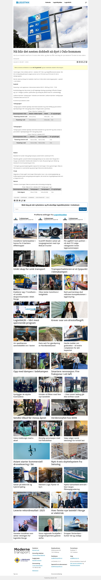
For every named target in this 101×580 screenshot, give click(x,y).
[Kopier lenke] (84, 62)
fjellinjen (16, 197)
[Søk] (85, 2)
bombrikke (31, 197)
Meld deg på (83, 209)
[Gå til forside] (23, 2)
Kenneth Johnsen (36, 560)
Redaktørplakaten (75, 565)
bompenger (24, 197)
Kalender (48, 2)
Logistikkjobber (57, 2)
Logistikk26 (67, 2)
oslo (47, 197)
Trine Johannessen (37, 565)
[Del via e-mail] (82, 62)
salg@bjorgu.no (74, 558)
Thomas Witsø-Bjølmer (38, 555)
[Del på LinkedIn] (80, 62)
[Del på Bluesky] (86, 62)
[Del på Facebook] (77, 62)
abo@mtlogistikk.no (56, 566)
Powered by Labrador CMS (50, 578)
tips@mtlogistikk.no (56, 558)
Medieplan (35, 570)
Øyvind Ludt (35, 550)
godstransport (40, 197)
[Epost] (46, 209)
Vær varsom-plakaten (76, 563)
